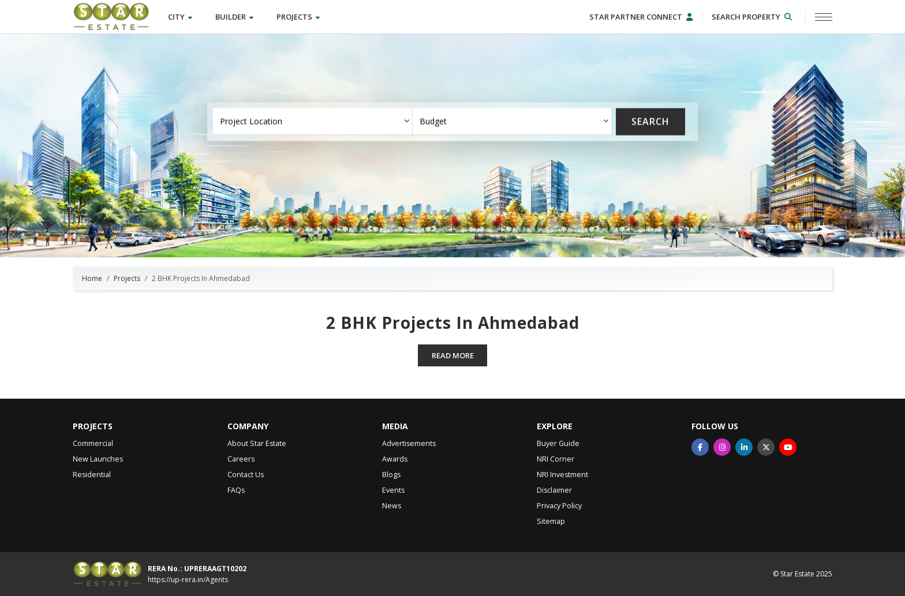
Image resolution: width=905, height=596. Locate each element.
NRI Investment (562, 474)
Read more (453, 355)
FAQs (236, 490)
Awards (394, 459)
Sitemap (551, 521)
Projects (298, 17)
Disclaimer (554, 490)
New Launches (98, 459)
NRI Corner (555, 459)
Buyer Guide (558, 443)
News (391, 506)
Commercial (93, 443)
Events (393, 490)
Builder (234, 17)
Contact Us (245, 474)
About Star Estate (256, 443)
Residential (92, 474)
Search (650, 121)
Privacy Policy (559, 506)
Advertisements (409, 443)
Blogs (391, 474)
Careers (241, 459)
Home (92, 278)
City (180, 17)
